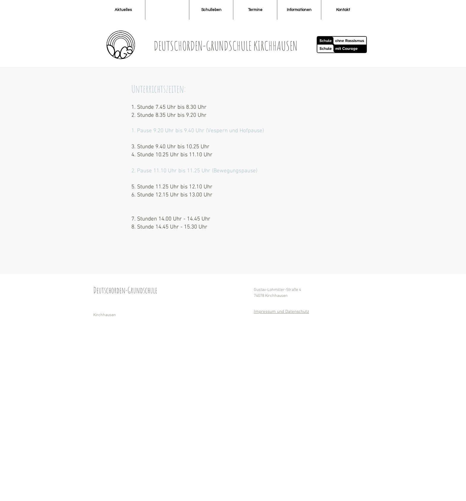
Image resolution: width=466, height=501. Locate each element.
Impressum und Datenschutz (281, 311)
